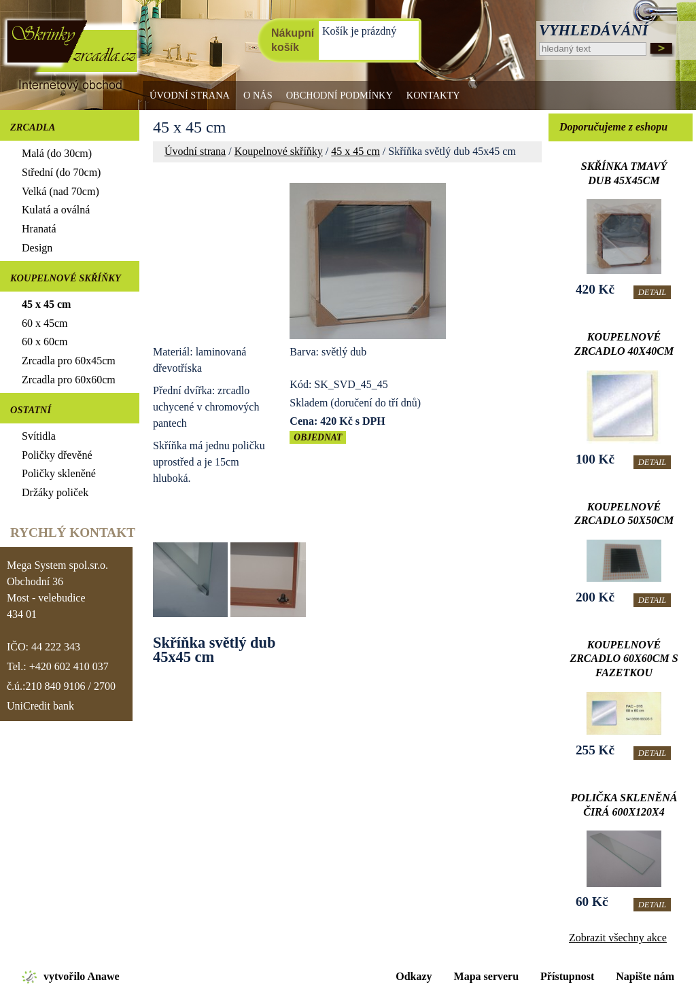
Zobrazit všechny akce (618, 937)
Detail (652, 292)
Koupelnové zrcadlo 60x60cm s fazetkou (624, 659)
